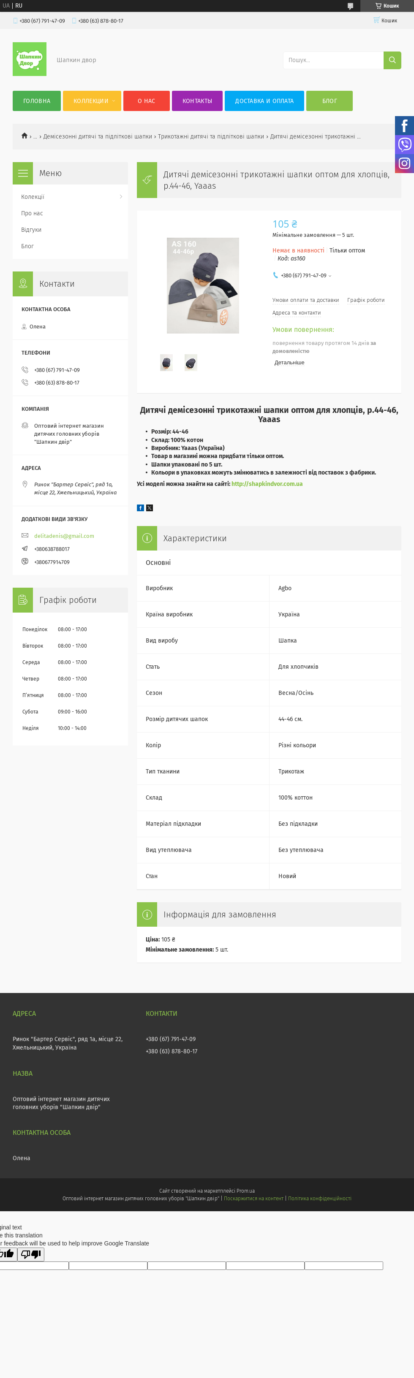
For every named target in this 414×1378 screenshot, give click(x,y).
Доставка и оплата (264, 101)
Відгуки (31, 229)
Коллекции (91, 101)
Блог (329, 101)
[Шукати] (392, 60)
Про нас (32, 213)
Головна (36, 101)
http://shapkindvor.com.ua (267, 484)
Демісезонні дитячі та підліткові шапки (98, 136)
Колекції (32, 197)
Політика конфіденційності (319, 1199)
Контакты (197, 101)
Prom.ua (246, 1191)
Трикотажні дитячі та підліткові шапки (211, 136)
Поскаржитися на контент (253, 1199)
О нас (146, 101)
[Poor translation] (30, 1254)
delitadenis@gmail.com (64, 536)
